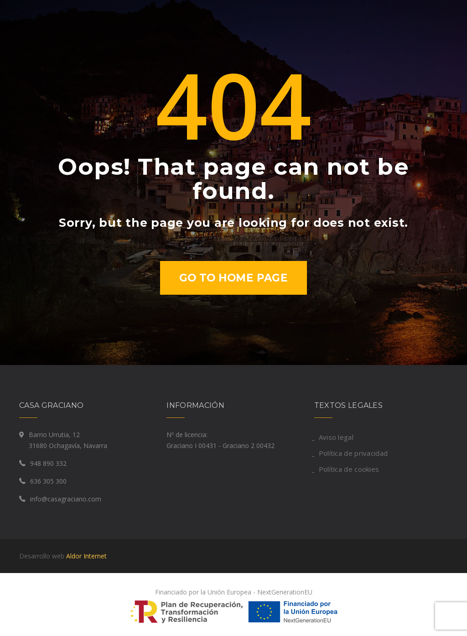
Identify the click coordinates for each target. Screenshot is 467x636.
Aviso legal (336, 437)
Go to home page (233, 277)
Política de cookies (349, 469)
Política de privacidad (353, 453)
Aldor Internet (86, 556)
